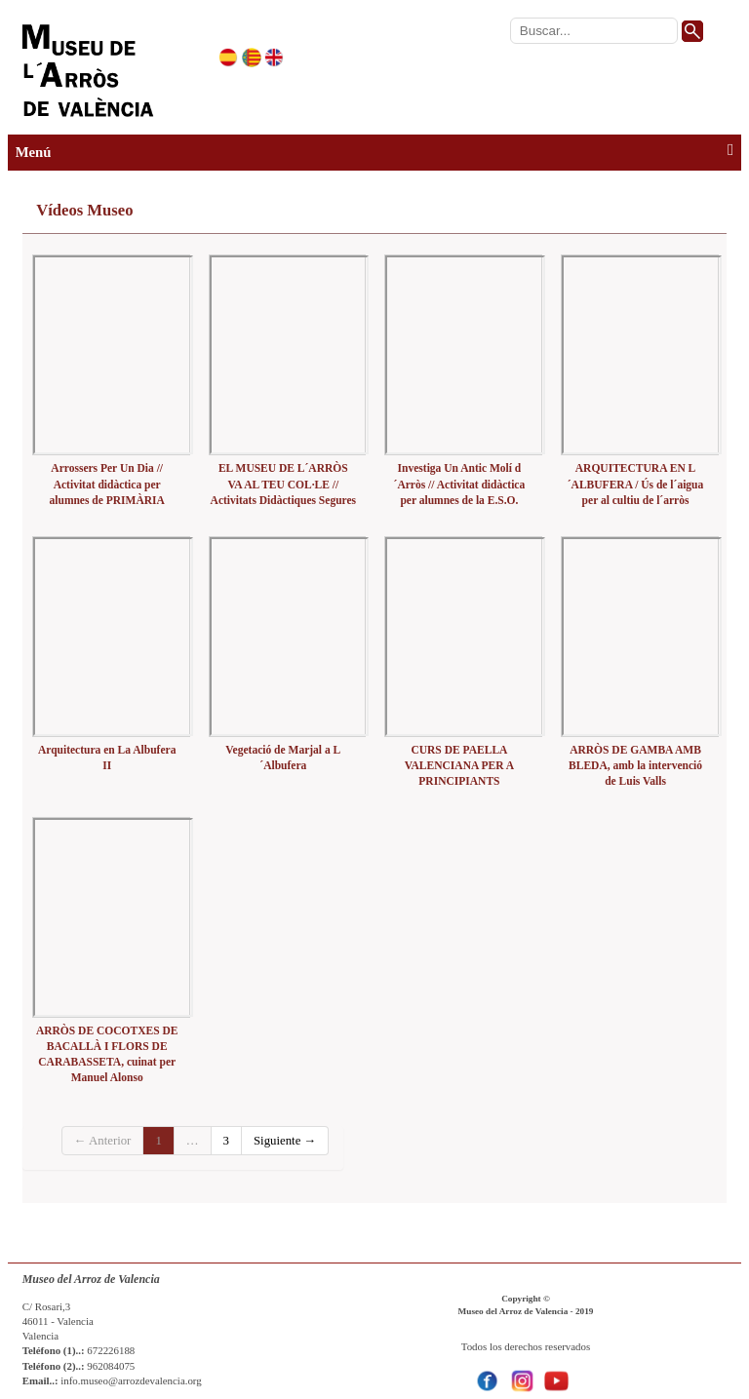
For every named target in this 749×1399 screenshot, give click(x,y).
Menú (375, 151)
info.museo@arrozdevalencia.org (131, 1380)
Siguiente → (285, 1140)
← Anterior (103, 1140)
